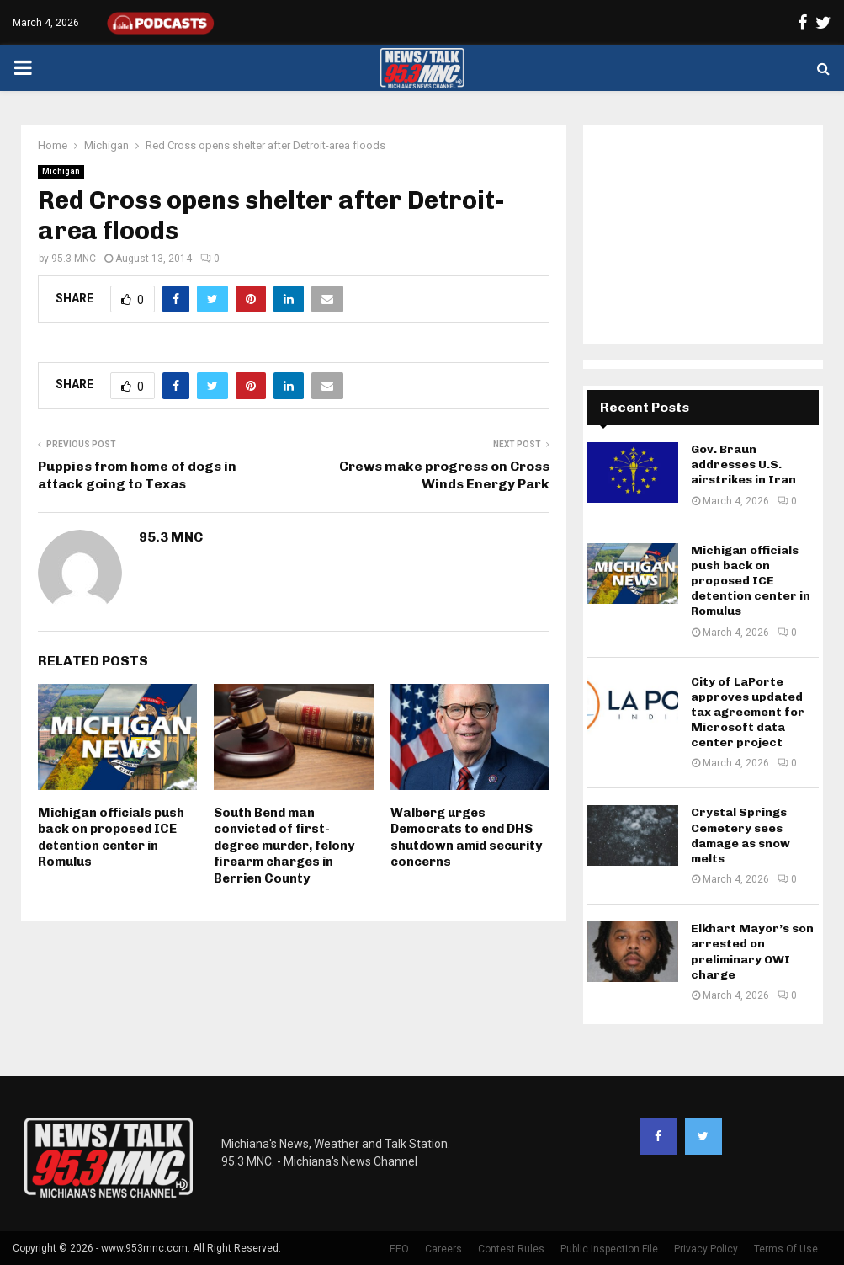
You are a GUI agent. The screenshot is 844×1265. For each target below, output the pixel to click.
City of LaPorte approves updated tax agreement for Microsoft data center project (747, 712)
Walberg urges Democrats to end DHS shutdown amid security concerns (466, 837)
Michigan (61, 171)
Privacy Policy (706, 1249)
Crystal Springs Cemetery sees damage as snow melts (740, 835)
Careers (443, 1249)
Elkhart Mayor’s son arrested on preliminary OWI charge (752, 951)
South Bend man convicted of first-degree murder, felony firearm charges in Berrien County (284, 845)
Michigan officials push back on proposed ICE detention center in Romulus (111, 837)
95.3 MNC (73, 258)
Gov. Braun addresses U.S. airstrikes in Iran (743, 464)
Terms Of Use (786, 1249)
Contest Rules (511, 1249)
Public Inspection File (609, 1249)
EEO (399, 1249)
